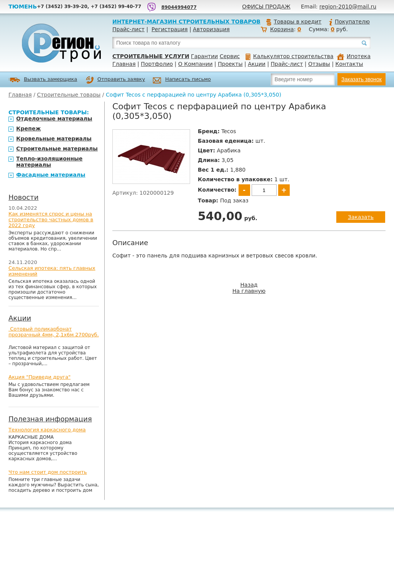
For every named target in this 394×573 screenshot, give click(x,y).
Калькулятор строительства (289, 56)
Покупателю (349, 21)
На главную (248, 291)
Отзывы (319, 64)
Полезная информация (50, 419)
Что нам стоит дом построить (47, 472)
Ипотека (354, 56)
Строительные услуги (150, 56)
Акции (256, 64)
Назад (249, 285)
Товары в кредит (293, 21)
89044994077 (179, 7)
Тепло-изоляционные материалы (49, 161)
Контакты (349, 64)
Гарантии (204, 56)
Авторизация (211, 29)
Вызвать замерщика (42, 80)
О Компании (195, 64)
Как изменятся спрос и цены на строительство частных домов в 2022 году (50, 219)
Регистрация (170, 29)
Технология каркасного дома (47, 430)
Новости (23, 197)
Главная (123, 64)
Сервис (230, 56)
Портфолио (157, 64)
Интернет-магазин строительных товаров (186, 21)
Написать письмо (182, 80)
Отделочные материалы (54, 118)
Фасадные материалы (50, 175)
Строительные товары (68, 95)
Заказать (361, 217)
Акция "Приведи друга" (39, 377)
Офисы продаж (266, 6)
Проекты (230, 64)
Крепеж (28, 128)
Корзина (282, 29)
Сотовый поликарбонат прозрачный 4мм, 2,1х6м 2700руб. (53, 331)
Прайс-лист (128, 29)
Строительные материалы (57, 148)
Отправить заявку (115, 80)
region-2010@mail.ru (347, 6)
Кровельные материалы (54, 138)
